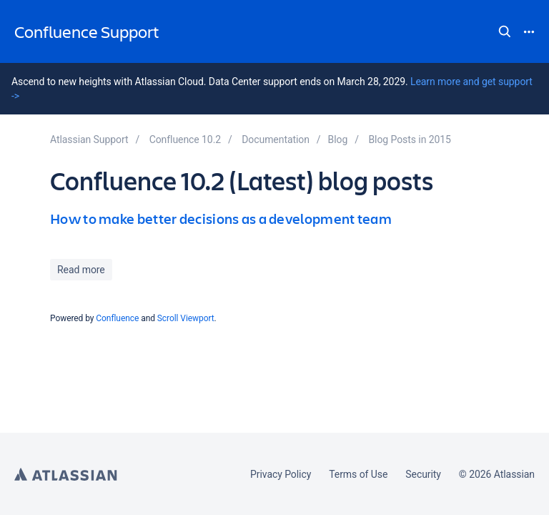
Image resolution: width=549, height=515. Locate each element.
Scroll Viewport (185, 318)
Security (423, 474)
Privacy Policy (280, 474)
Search (504, 31)
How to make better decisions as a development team (221, 218)
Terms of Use (358, 474)
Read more (81, 269)
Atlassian (65, 474)
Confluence (117, 318)
